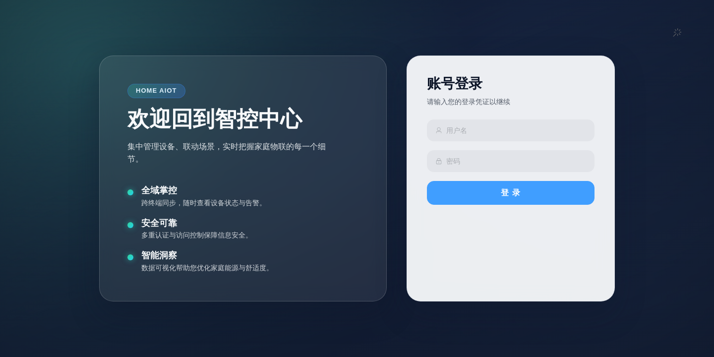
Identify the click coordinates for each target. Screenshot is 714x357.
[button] (677, 33)
